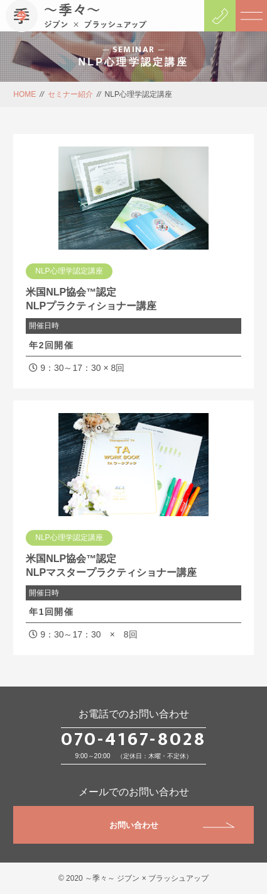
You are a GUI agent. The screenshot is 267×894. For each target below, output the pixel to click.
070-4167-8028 (133, 739)
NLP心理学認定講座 (68, 271)
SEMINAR (133, 49)
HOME (24, 94)
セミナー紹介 (70, 94)
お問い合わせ (171, 825)
